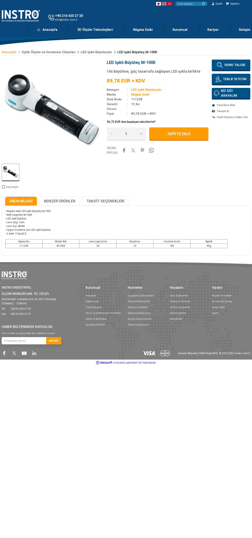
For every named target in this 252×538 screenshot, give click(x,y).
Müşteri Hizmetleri (222, 295)
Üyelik (215, 313)
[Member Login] (216, 3)
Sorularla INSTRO (95, 324)
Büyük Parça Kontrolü (140, 319)
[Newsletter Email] (31, 340)
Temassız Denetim (138, 307)
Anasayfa (91, 295)
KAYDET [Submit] (54, 340)
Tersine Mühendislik (139, 301)
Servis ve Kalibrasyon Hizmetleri (103, 313)
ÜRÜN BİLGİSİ (21, 201)
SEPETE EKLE (178, 134)
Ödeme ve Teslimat (180, 301)
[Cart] (232, 3)
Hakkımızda (92, 301)
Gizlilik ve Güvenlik (180, 307)
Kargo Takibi (218, 307)
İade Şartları (176, 319)
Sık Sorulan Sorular (222, 301)
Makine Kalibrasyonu (139, 313)
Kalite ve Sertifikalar (96, 319)
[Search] (191, 4)
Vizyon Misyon (94, 307)
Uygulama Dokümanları (141, 295)
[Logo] (21, 15)
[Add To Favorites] (231, 105)
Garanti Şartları (178, 313)
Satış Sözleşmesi (179, 295)
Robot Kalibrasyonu (138, 324)
